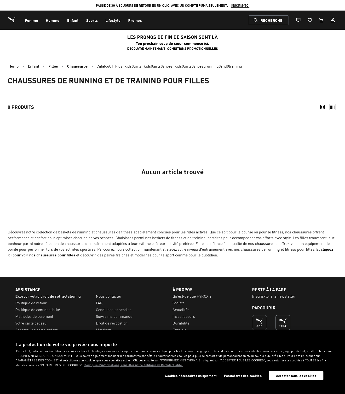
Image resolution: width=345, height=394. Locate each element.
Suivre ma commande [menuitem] (114, 316)
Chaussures (77, 66)
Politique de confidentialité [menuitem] (37, 309)
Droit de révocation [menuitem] (111, 323)
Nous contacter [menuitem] (108, 296)
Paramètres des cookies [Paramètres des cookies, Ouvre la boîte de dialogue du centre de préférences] (243, 376)
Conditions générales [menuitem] (113, 309)
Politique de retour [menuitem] (31, 303)
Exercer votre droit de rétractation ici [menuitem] (48, 296)
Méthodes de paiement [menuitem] (34, 316)
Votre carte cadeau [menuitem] (30, 323)
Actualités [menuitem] (180, 309)
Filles (53, 66)
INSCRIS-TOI (240, 5)
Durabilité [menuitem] (180, 323)
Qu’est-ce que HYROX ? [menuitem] (191, 296)
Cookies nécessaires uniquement (191, 376)
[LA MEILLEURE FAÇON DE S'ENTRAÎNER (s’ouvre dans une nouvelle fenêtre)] (283, 322)
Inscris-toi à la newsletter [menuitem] (273, 296)
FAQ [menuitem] (99, 303)
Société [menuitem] (178, 303)
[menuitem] (31, 20)
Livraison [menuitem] (103, 329)
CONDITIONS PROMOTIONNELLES (192, 48)
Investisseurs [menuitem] (183, 316)
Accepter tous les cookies (296, 375)
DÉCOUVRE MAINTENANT (146, 48)
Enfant (33, 66)
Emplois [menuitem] (179, 329)
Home (13, 66)
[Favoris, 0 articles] (309, 20)
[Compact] (322, 107)
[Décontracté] (332, 107)
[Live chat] (298, 20)
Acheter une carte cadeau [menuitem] (36, 329)
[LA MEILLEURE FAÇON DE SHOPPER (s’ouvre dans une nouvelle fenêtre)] (259, 322)
